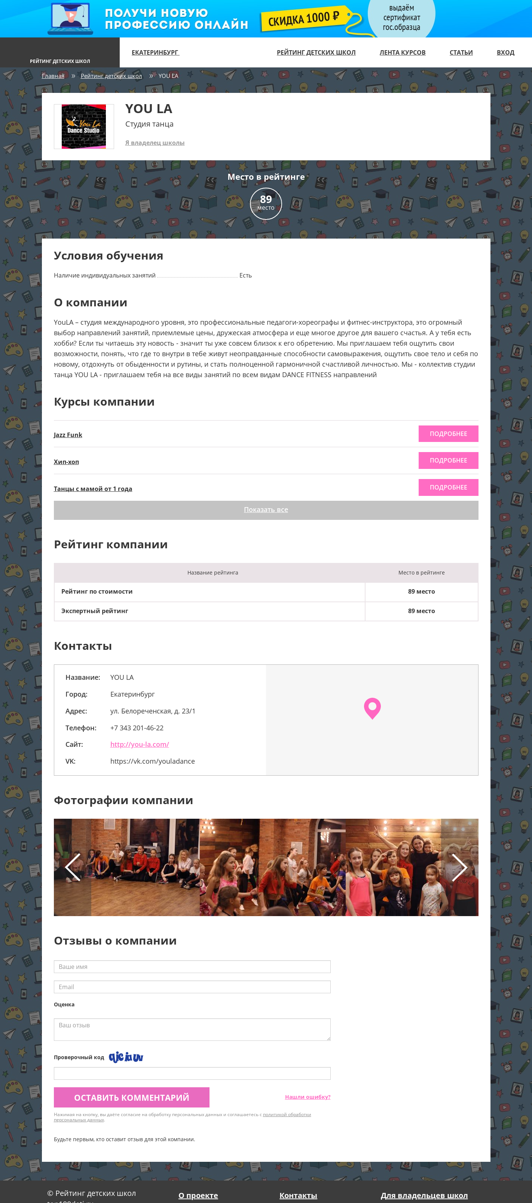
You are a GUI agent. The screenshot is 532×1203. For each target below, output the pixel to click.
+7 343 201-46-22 (136, 727)
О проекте (198, 1195)
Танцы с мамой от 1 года (93, 489)
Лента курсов (403, 52)
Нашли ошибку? (308, 1096)
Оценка (64, 1004)
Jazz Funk (68, 435)
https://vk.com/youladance (152, 761)
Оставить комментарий (131, 1097)
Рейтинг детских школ (316, 52)
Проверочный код (79, 1057)
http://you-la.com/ (139, 744)
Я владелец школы (155, 143)
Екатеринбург (159, 52)
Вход (505, 52)
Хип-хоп (66, 462)
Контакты (298, 1195)
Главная (53, 75)
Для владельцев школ (424, 1195)
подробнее (448, 434)
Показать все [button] (266, 509)
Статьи (461, 52)
